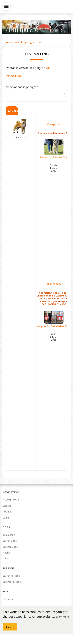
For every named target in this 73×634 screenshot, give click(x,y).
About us (8, 511)
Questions (8, 599)
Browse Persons (12, 581)
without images (14, 75)
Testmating (9, 535)
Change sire (53, 124)
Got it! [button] (9, 626)
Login (6, 517)
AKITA (8, 42)
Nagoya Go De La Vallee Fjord (54, 319)
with (48, 68)
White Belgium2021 (53, 337)
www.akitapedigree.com (27, 42)
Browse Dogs (10, 546)
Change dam (54, 284)
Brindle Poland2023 (54, 168)
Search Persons (11, 575)
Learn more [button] (62, 616)
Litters (6, 558)
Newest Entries (11, 500)
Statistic (7, 505)
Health (6, 552)
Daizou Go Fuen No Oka (54, 149)
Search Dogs (10, 540)
